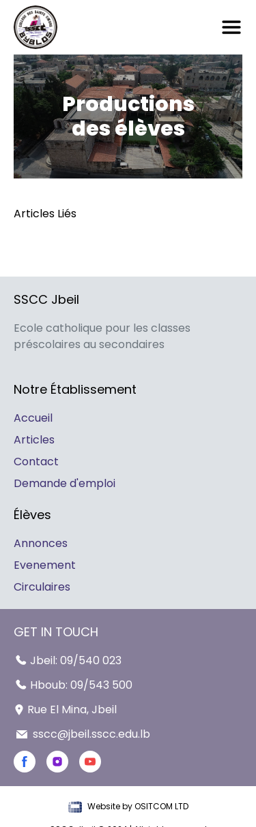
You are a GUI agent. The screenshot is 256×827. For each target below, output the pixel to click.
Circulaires (42, 587)
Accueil (33, 418)
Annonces (41, 543)
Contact (36, 461)
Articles (34, 440)
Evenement (45, 565)
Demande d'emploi (64, 483)
